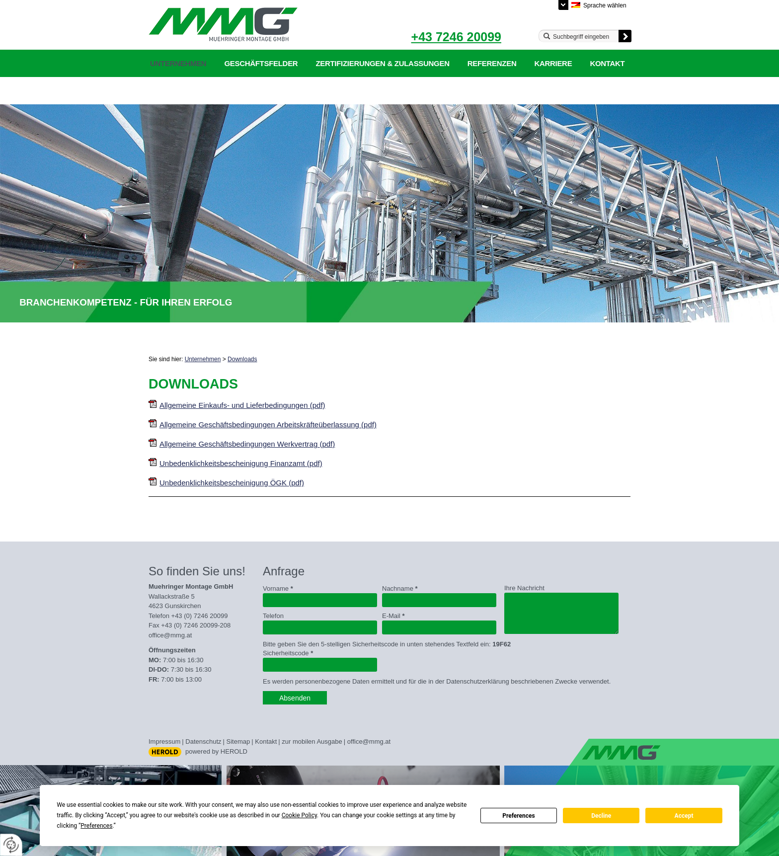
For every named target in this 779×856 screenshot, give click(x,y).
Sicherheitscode (288, 653)
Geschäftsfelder (261, 63)
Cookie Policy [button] (299, 815)
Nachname (400, 588)
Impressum (164, 741)
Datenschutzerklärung (200, 90)
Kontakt (607, 63)
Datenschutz (203, 741)
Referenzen (492, 63)
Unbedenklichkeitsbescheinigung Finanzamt (240, 463)
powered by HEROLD (216, 751)
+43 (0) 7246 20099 (199, 616)
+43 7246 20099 (456, 37)
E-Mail (393, 616)
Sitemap (238, 741)
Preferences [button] (96, 825)
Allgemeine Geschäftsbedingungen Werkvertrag (247, 444)
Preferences (518, 815)
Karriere (553, 63)
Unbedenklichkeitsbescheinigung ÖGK (231, 482)
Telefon (273, 616)
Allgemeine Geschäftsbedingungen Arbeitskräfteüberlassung (268, 424)
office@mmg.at (170, 635)
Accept (684, 815)
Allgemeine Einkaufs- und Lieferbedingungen (242, 405)
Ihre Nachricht (524, 588)
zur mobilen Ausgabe (312, 741)
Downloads (242, 359)
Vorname (278, 588)
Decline (601, 815)
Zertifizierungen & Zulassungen (382, 63)
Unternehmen (178, 63)
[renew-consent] (11, 845)
